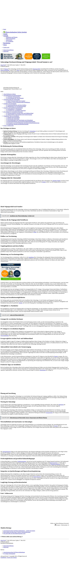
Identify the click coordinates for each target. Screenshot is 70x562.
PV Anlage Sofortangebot (9, 553)
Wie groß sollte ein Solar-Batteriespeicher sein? (14, 533)
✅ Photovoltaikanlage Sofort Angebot (15, 32)
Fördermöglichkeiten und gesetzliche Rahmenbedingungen (20, 121)
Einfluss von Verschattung (9, 103)
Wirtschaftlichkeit (5, 335)
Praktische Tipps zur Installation (11, 116)
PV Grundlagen (9, 41)
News (5, 45)
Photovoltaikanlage (5, 70)
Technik (5, 35)
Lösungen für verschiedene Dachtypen (16, 110)
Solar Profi (3, 65)
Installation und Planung (11, 37)
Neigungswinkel (36, 69)
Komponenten (49, 412)
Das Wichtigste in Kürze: (9, 94)
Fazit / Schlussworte (8, 125)
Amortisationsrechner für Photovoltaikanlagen (14, 552)
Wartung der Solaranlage (12, 118)
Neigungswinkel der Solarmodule (11, 99)
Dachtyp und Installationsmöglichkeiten (13, 107)
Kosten (56, 426)
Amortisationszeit (6, 451)
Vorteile (20, 303)
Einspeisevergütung (55, 464)
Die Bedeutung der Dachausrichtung (12, 95)
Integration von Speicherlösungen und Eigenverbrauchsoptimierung (22, 123)
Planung (6, 69)
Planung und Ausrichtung (13, 117)
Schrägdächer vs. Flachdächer (14, 109)
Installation (31, 257)
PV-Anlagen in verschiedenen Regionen (13, 112)
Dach (18, 70)
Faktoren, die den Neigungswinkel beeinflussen (18, 102)
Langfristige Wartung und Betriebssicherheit (17, 124)
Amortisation (43, 370)
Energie (56, 356)
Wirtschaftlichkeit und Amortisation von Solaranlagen (19, 120)
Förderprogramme (22, 461)
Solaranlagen (33, 131)
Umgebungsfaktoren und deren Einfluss (16, 105)
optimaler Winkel (56, 180)
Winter (34, 232)
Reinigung (61, 404)
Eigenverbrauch (37, 476)
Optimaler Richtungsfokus (13, 96)
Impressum (5, 51)
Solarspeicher (9, 40)
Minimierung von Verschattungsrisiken (16, 106)
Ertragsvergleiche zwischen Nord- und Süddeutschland (19, 113)
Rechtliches (6, 43)
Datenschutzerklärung (8, 50)
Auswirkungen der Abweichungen (15, 98)
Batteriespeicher (53, 462)
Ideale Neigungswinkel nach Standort (15, 101)
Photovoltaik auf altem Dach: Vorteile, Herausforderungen (16, 532)
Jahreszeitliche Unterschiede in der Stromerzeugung (19, 114)
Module (44, 182)
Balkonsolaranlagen (10, 38)
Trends (5, 34)
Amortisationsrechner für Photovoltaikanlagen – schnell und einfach (19, 530)
